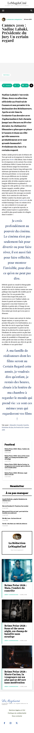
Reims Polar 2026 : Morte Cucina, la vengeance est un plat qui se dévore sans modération (17, 466)
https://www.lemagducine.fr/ (17, 550)
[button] (31, 10)
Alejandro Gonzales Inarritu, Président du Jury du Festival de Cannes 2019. (15, 427)
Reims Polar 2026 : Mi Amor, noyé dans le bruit (16, 474)
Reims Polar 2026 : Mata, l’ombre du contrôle (17, 450)
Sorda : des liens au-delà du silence (14, 523)
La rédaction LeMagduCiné (14, 19)
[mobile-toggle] (3, 10)
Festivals (6, 75)
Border (12, 159)
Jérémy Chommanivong (11, 594)
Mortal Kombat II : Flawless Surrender (15, 506)
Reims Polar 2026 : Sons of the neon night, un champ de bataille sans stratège (17, 457)
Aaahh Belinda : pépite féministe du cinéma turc (14, 500)
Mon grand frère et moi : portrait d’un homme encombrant (15, 512)
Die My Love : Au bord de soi (11, 518)
